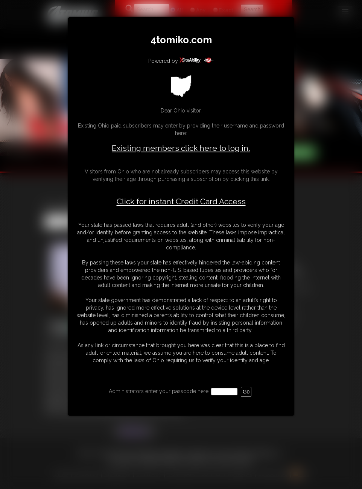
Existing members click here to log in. (181, 148)
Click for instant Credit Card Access (181, 201)
